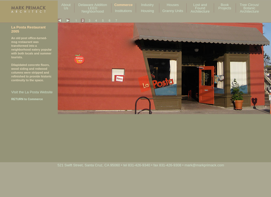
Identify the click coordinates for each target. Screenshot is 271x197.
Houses (173, 5)
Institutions (123, 11)
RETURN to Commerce (27, 99)
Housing (147, 11)
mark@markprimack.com (204, 165)
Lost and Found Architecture (200, 8)
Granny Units (172, 11)
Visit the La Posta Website (32, 92)
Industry (147, 5)
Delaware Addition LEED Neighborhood (92, 8)
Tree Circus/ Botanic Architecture (249, 8)
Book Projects (224, 6)
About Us (66, 6)
